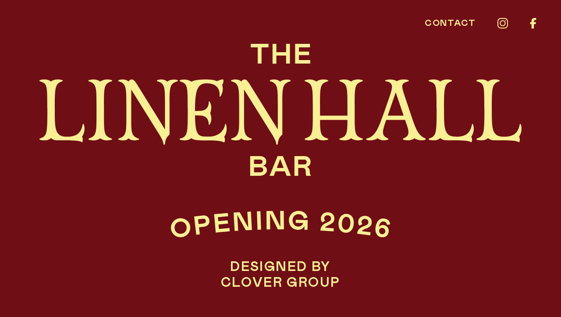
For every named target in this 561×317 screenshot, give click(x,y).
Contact (450, 23)
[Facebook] (533, 23)
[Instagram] (502, 23)
